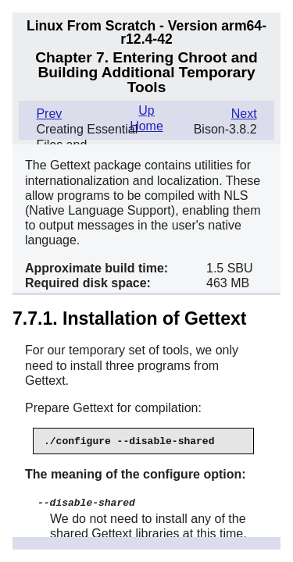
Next (244, 113)
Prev (49, 113)
